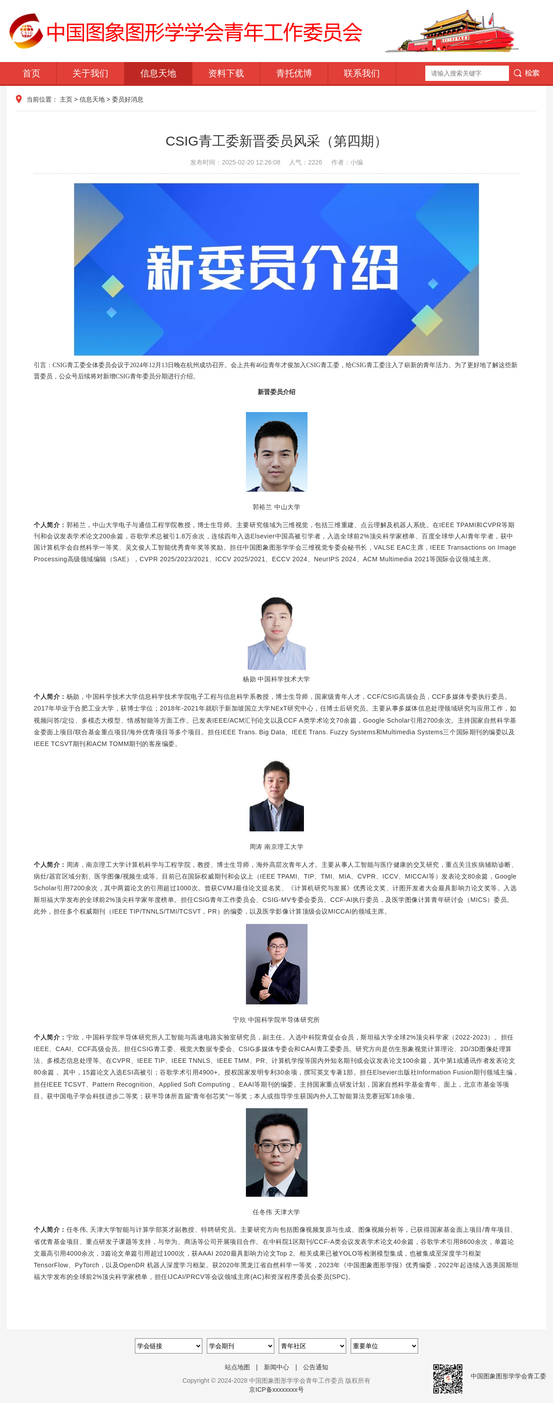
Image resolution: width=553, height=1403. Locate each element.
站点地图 (237, 1367)
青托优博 (294, 73)
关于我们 (90, 73)
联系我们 (362, 73)
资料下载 (226, 73)
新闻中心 (276, 1367)
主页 (66, 99)
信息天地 (158, 73)
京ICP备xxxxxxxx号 (276, 1389)
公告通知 (315, 1367)
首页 (31, 73)
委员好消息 (127, 99)
